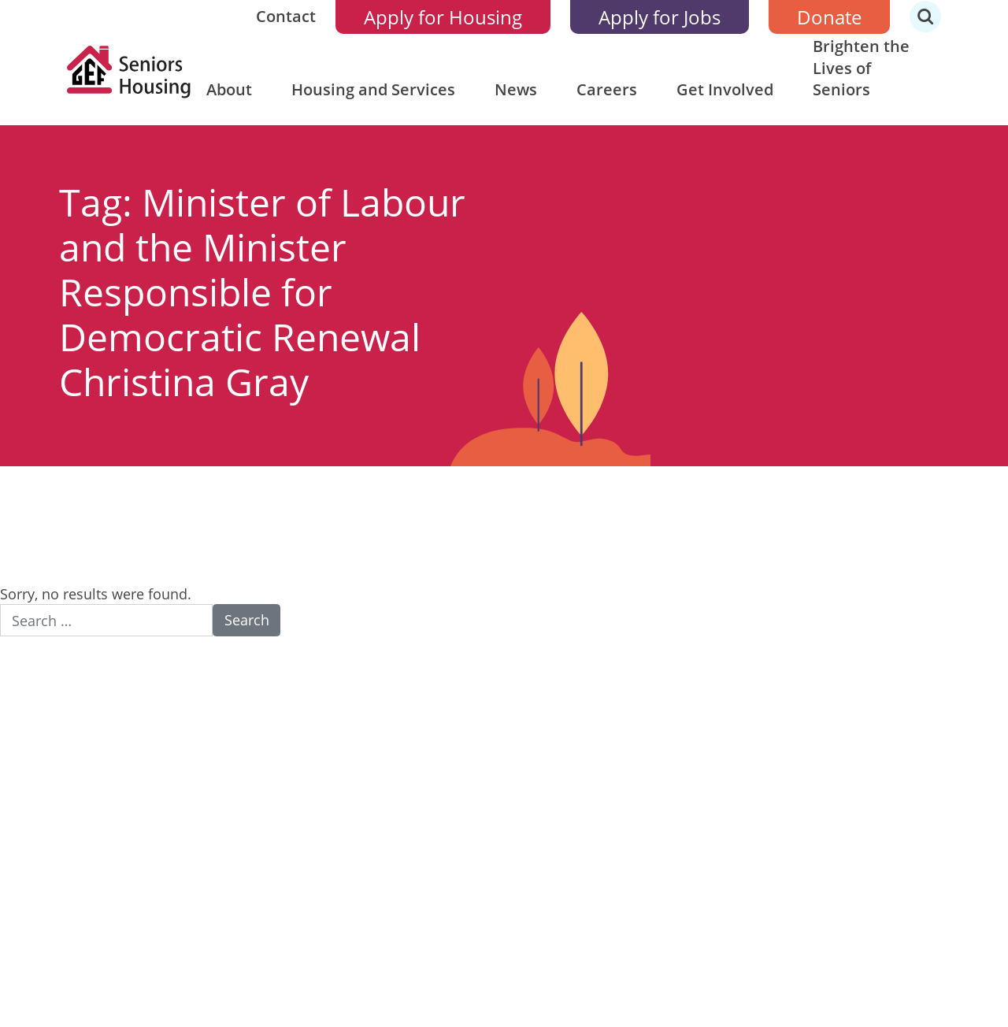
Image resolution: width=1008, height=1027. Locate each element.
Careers (606, 89)
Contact (286, 16)
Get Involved (724, 89)
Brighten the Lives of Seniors (861, 67)
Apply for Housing (443, 17)
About (229, 89)
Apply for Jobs (659, 17)
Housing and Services (373, 89)
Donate (829, 17)
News (516, 89)
